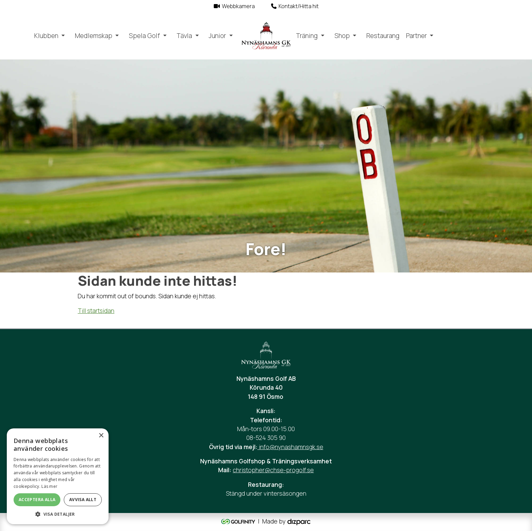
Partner (416, 35)
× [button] (100, 435)
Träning (307, 35)
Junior (217, 35)
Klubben (46, 35)
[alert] (58, 476)
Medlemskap (93, 35)
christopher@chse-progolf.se (273, 470)
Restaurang (382, 35)
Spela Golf (144, 35)
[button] (58, 514)
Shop (342, 35)
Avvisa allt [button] (82, 499)
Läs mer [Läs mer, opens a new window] (49, 486)
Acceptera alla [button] (37, 499)
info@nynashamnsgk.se (290, 447)
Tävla (184, 35)
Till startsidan (96, 310)
